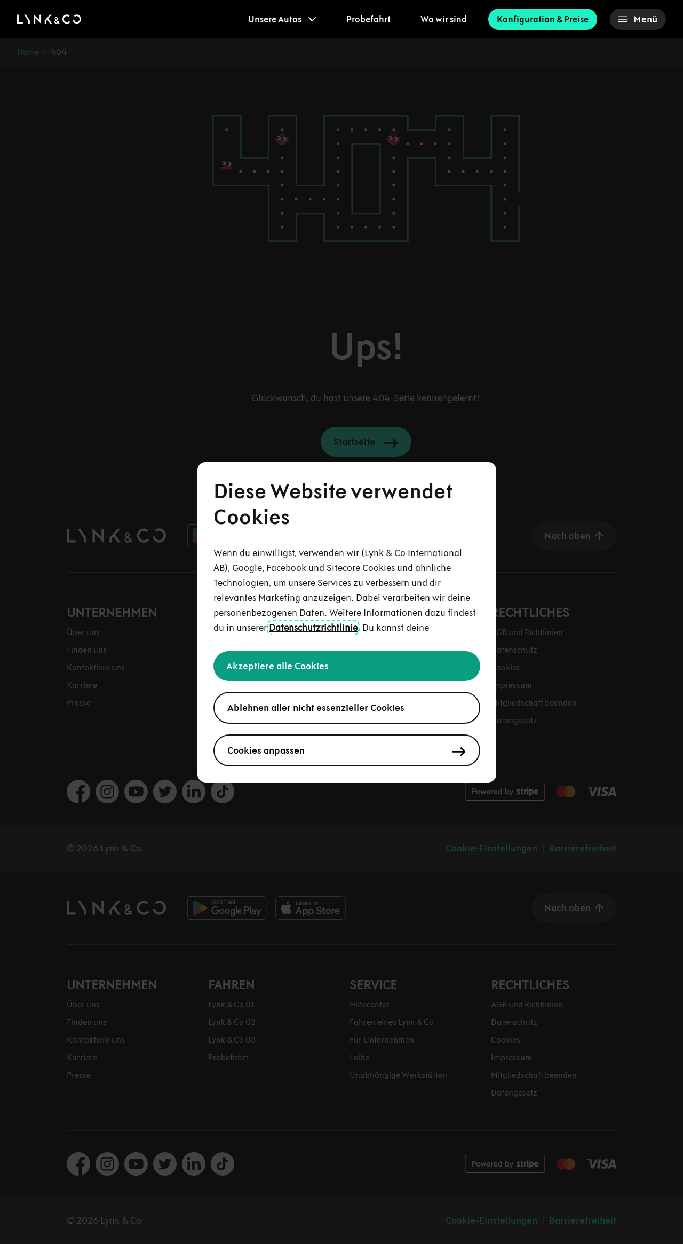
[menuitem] (282, 19)
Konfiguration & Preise (543, 19)
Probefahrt (368, 19)
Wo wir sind (443, 19)
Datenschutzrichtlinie (313, 627)
